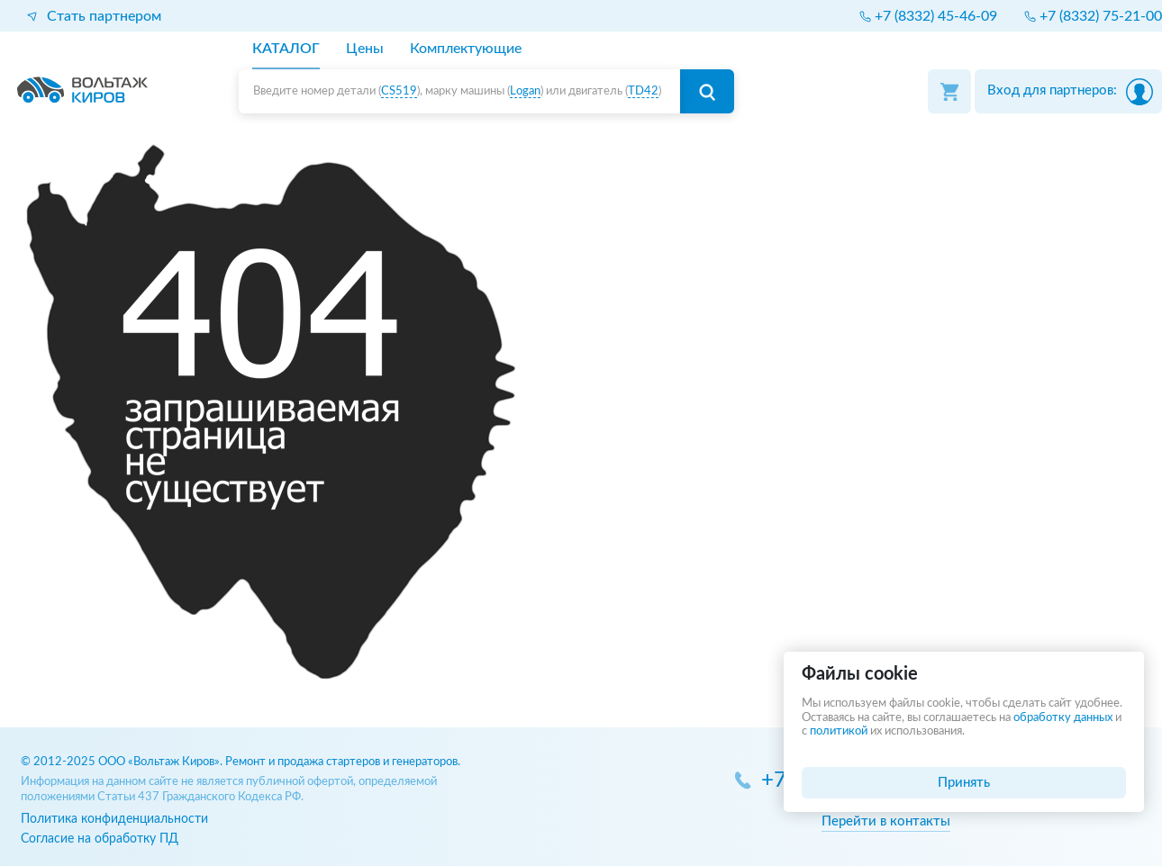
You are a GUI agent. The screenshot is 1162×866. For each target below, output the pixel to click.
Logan (525, 91)
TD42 (643, 91)
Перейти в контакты (886, 821)
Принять (964, 782)
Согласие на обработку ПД (99, 838)
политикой (838, 731)
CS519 (399, 91)
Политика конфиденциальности (114, 818)
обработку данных (1062, 718)
